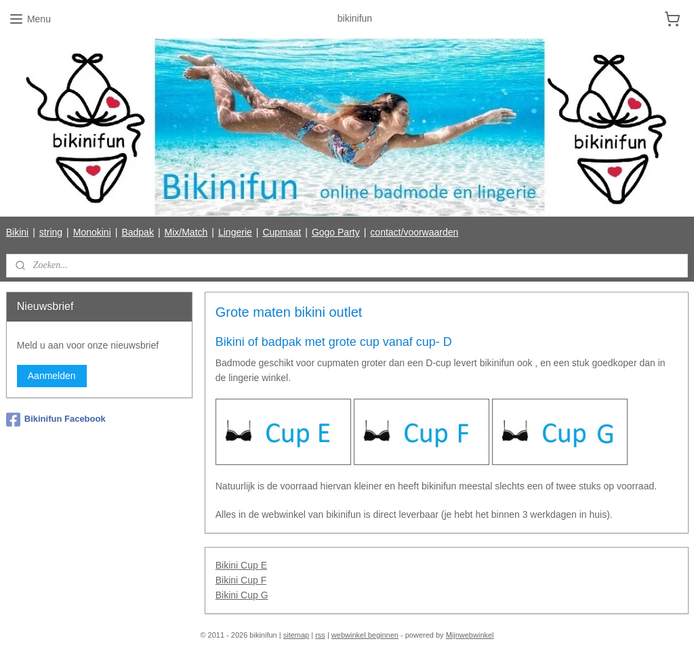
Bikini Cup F (240, 580)
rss (320, 635)
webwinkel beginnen (365, 635)
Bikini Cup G (241, 595)
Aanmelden (52, 375)
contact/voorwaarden (414, 232)
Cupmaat (281, 232)
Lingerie (235, 232)
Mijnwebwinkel (470, 635)
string (50, 232)
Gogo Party (336, 232)
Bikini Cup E (240, 565)
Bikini (17, 232)
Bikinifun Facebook (56, 420)
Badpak (137, 232)
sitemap (296, 635)
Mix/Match (186, 232)
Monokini (92, 232)
